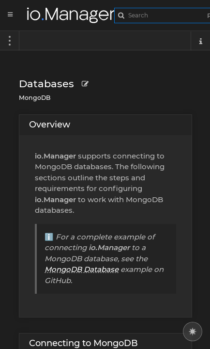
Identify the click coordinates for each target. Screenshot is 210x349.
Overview (49, 124)
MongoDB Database (82, 269)
